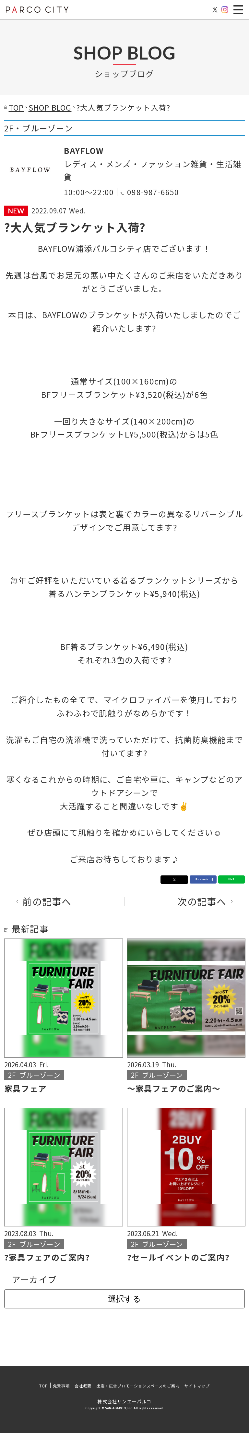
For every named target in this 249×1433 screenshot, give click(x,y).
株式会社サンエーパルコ (124, 1401)
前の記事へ (46, 901)
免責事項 (61, 1385)
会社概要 (83, 1385)
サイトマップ (197, 1385)
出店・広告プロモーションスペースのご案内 (138, 1385)
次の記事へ (202, 901)
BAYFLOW (83, 150)
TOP (43, 1385)
